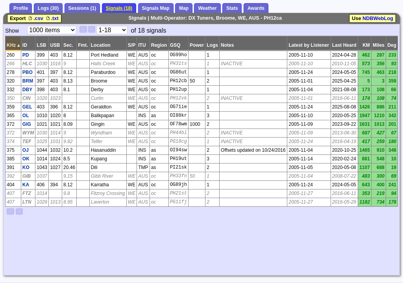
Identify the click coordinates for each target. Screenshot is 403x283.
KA (25, 184)
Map (184, 8)
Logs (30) (48, 8)
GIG (26, 124)
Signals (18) (119, 8)
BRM (27, 81)
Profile (20, 8)
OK (26, 159)
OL (25, 115)
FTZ (26, 193)
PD (25, 55)
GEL (27, 107)
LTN (26, 202)
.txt (52, 18)
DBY (27, 89)
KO (26, 167)
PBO (27, 72)
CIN (26, 98)
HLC (27, 63)
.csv (35, 18)
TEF (26, 141)
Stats (232, 8)
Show (12, 31)
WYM (28, 133)
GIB (26, 176)
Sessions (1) (82, 8)
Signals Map (156, 8)
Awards (256, 8)
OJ (25, 150)
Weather (207, 8)
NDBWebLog (377, 18)
